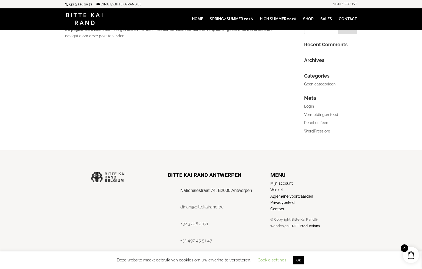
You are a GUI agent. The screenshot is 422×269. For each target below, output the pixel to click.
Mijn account (345, 4)
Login (309, 106)
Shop (308, 19)
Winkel (276, 190)
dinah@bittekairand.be (202, 207)
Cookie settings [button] (272, 260)
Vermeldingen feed (321, 114)
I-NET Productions (305, 226)
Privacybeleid (282, 202)
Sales (326, 19)
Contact (348, 19)
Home (197, 19)
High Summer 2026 (278, 19)
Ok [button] (298, 260)
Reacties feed (316, 123)
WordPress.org (317, 131)
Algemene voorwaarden (291, 196)
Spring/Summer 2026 (231, 19)
